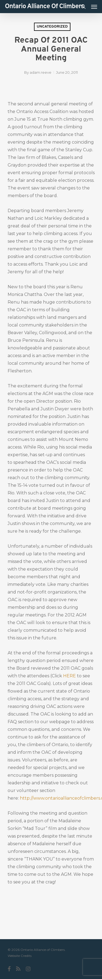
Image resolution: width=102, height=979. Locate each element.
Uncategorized (52, 26)
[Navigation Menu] (94, 6)
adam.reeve (40, 72)
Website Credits (20, 956)
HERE (69, 675)
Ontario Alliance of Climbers (44, 6)
